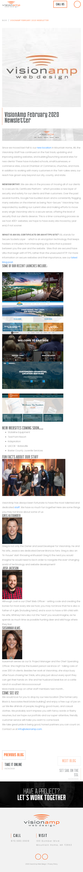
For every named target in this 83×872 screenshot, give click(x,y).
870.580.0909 (20, 841)
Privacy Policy (53, 864)
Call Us (60, 4)
